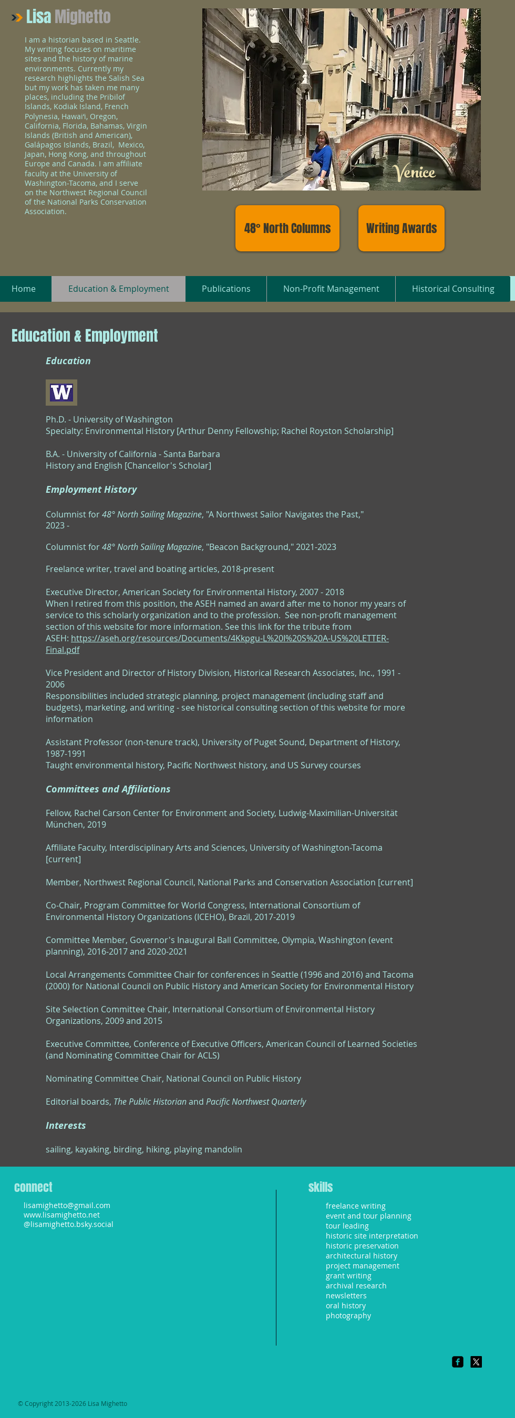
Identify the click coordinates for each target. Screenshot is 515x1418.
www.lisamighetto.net (62, 1215)
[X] (476, 1362)
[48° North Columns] (287, 228)
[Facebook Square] (458, 1362)
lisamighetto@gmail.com (67, 1205)
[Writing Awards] (401, 228)
